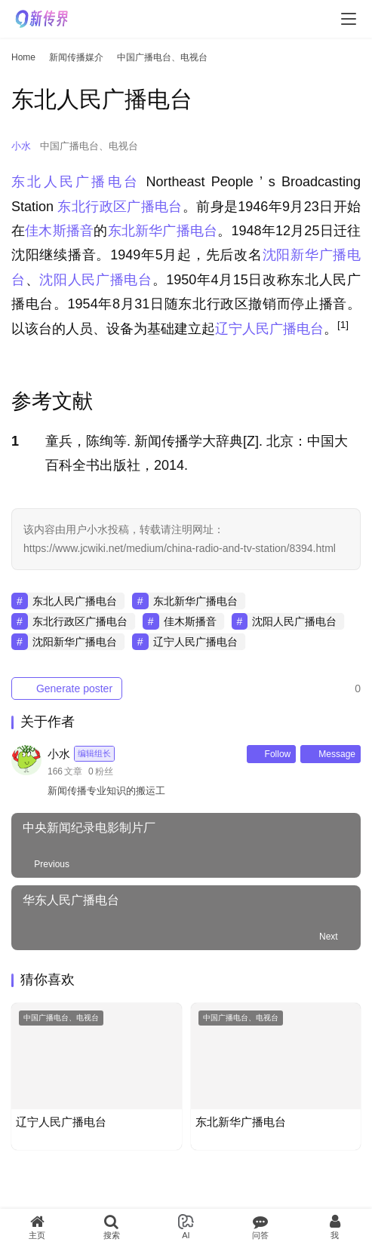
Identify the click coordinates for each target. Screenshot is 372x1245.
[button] (343, 328)
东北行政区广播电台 (119, 206)
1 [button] (15, 441)
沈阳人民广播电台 (95, 279)
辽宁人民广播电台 (269, 328)
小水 (21, 146)
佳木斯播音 (59, 230)
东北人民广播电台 (75, 181)
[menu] (348, 18)
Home (23, 57)
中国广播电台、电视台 (89, 146)
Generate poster (66, 688)
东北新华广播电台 (163, 230)
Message (330, 754)
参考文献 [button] (52, 401)
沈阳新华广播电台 (74, 642)
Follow (271, 754)
